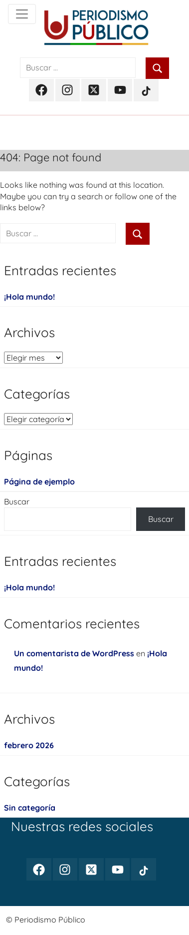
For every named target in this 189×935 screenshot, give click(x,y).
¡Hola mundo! (29, 297)
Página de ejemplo (39, 481)
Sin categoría (29, 808)
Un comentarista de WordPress (74, 653)
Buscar (16, 501)
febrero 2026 (29, 745)
